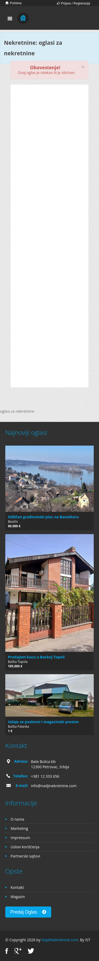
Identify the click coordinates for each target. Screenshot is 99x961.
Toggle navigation (10, 18)
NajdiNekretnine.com (59, 939)
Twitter (31, 951)
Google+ (18, 951)
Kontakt (17, 887)
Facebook (6, 951)
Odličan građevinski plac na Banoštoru (43, 516)
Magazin (18, 896)
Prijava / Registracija (73, 3)
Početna (13, 3)
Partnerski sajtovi (25, 856)
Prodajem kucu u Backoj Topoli (36, 656)
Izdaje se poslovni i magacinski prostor (43, 721)
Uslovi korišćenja (25, 846)
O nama (17, 819)
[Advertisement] (49, 125)
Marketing (19, 828)
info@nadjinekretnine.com (54, 785)
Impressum (20, 837)
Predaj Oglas (28, 912)
